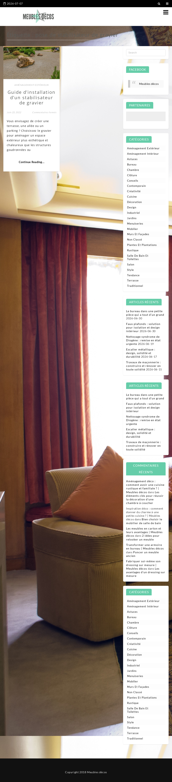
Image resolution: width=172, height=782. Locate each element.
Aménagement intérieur (143, 153)
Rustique (133, 250)
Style (130, 269)
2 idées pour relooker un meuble (143, 537)
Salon (130, 264)
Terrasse (133, 280)
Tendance (133, 275)
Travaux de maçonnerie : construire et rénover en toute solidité (143, 365)
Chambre (133, 169)
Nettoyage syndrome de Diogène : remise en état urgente (143, 340)
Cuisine (132, 196)
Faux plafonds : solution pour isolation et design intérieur (143, 327)
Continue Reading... (31, 161)
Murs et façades (138, 234)
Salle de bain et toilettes (137, 257)
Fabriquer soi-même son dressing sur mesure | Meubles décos (143, 564)
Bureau (131, 164)
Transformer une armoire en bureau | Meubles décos (145, 546)
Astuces (132, 159)
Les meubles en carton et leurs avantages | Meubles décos (144, 532)
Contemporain (136, 185)
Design (131, 207)
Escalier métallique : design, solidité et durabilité (140, 353)
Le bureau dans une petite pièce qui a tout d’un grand (145, 312)
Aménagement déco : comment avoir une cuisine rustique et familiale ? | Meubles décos (145, 486)
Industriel (133, 212)
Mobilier (132, 229)
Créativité (134, 191)
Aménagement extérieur (31, 84)
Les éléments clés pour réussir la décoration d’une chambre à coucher (145, 497)
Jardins (132, 218)
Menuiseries (135, 223)
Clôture (132, 175)
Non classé (134, 239)
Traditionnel (135, 285)
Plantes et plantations (142, 244)
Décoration (134, 202)
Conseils (132, 180)
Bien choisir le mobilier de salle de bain (144, 521)
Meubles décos (149, 83)
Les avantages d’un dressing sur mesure (145, 572)
